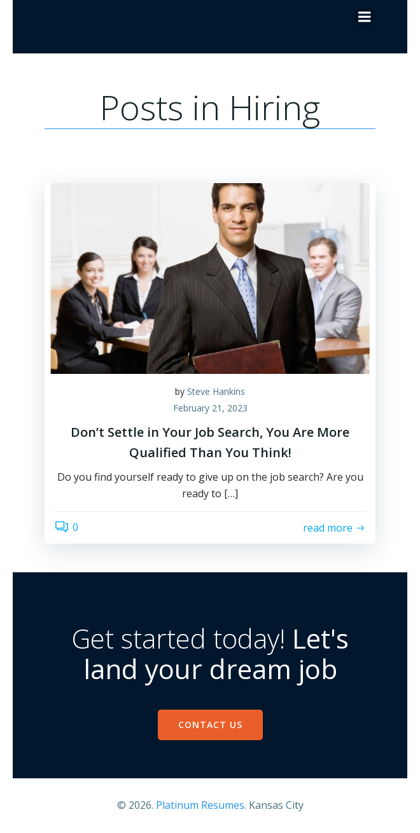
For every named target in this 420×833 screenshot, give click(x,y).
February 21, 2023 (210, 408)
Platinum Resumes (200, 805)
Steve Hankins (216, 391)
